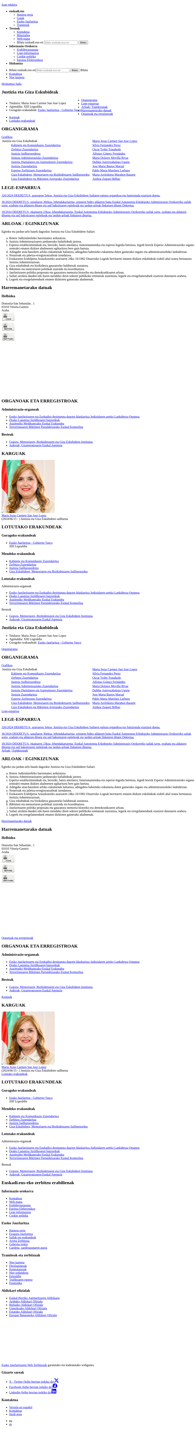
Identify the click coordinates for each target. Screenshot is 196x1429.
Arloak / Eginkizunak (15, 750)
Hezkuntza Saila (11, 83)
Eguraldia (15, 1276)
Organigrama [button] (89, 100)
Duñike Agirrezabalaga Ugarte (111, 162)
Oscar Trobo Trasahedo (106, 149)
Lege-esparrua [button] (90, 103)
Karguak (7, 997)
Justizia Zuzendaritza (24, 166)
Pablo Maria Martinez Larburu (111, 170)
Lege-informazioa (28, 53)
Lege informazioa (20, 1212)
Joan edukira (9, 4)
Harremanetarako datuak (17, 821)
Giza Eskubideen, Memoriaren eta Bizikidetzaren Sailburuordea (50, 174)
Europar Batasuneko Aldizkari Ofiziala (33, 1315)
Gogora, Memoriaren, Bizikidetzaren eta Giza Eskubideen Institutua (51, 441)
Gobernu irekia (18, 1244)
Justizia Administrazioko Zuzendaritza (34, 157)
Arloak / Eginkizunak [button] (94, 107)
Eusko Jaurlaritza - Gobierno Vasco (59, 110)
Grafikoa (7, 137)
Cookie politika (26, 56)
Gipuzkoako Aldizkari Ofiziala (28, 1308)
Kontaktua (23, 31)
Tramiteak (23, 25)
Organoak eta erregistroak (17, 937)
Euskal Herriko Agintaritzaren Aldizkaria (34, 1298)
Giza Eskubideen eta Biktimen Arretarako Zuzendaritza (45, 178)
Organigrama (10, 649)
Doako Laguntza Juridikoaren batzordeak (34, 420)
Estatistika (15, 1283)
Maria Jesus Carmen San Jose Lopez (114, 141)
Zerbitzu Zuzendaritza (24, 149)
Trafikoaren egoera (21, 1279)
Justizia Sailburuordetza (25, 153)
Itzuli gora (15, 1414)
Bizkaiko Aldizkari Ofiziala (26, 1304)
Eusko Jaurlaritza (27, 21)
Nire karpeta (16, 77)
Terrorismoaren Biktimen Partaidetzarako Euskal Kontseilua (46, 427)
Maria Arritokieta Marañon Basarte (114, 174)
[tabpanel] (98, 153)
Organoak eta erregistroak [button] (97, 113)
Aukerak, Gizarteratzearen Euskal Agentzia (35, 445)
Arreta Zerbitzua (19, 1240)
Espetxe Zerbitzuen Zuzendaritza (31, 170)
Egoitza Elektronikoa (30, 60)
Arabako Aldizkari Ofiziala (25, 1301)
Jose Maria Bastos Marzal (108, 166)
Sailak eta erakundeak (22, 1237)
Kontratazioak (18, 1269)
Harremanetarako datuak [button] (96, 110)
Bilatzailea (23, 35)
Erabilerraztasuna (27, 49)
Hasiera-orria (25, 14)
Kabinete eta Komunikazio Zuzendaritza (36, 145)
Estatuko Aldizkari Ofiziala (26, 1311)
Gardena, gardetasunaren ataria (28, 1247)
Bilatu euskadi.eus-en (30, 42)
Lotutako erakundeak (15, 1074)
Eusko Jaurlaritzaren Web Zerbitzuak (24, 1365)
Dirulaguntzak (18, 1265)
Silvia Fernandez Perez (106, 145)
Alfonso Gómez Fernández (108, 153)
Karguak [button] (14, 117)
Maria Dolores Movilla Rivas (110, 157)
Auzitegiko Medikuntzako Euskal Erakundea (36, 423)
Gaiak (20, 18)
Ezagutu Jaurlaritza (21, 1234)
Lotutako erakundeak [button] (22, 120)
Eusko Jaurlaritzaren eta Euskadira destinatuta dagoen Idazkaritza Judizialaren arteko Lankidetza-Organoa (74, 416)
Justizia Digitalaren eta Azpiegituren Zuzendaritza (42, 162)
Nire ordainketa (18, 1272)
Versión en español (20, 1407)
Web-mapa (23, 38)
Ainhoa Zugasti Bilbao (106, 178)
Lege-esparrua (10, 711)
